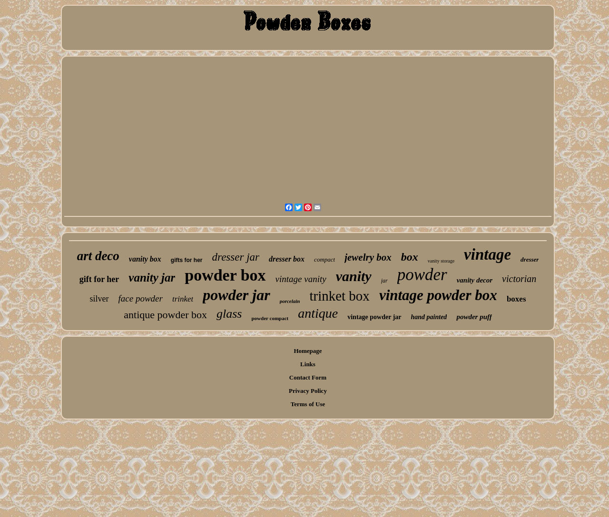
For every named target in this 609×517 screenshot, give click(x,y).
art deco (98, 256)
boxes (516, 298)
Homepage (308, 350)
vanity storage (441, 260)
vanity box (145, 259)
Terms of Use (308, 404)
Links (307, 364)
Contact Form (307, 377)
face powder (140, 298)
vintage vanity (300, 279)
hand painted (429, 317)
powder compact (270, 318)
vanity (354, 276)
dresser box (286, 259)
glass (229, 314)
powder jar (236, 294)
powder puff (473, 317)
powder (422, 274)
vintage (487, 254)
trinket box (339, 295)
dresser (530, 259)
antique (318, 313)
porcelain (290, 301)
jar (384, 280)
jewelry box (368, 257)
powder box (225, 275)
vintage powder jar (374, 317)
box (409, 257)
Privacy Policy (308, 390)
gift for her (99, 279)
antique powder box (165, 315)
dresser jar (235, 257)
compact (324, 259)
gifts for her (187, 260)
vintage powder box (438, 295)
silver (99, 298)
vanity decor (474, 280)
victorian (519, 278)
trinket (182, 298)
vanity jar (151, 277)
